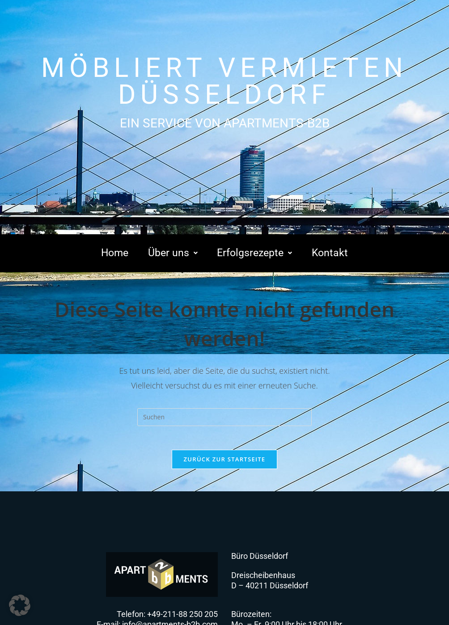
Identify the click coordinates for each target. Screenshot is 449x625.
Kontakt (330, 253)
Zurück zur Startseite (225, 462)
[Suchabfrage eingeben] (224, 417)
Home (115, 253)
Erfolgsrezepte (254, 253)
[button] (171, 253)
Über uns (171, 253)
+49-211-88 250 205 (182, 617)
